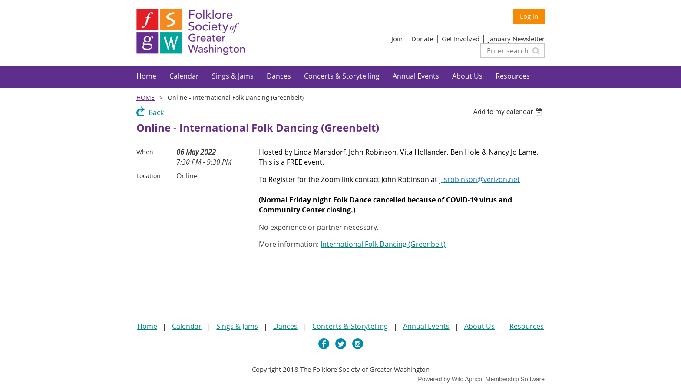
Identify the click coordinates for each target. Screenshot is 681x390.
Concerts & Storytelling (350, 326)
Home (145, 97)
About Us (479, 326)
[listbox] (509, 111)
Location (148, 176)
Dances (285, 326)
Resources (526, 326)
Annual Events (426, 326)
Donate (422, 38)
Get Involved (460, 38)
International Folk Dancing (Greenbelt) (383, 244)
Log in (529, 16)
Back (156, 112)
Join (397, 38)
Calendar (187, 326)
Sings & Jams (237, 326)
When (144, 152)
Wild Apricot (468, 379)
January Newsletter (516, 38)
